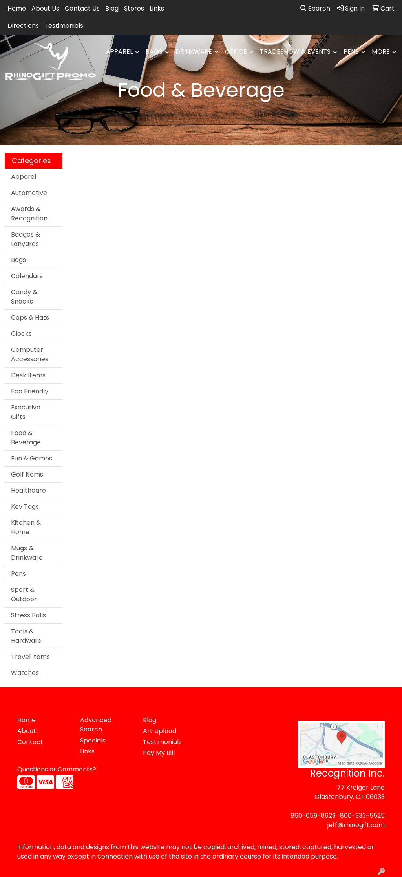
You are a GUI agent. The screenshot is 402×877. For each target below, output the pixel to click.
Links (157, 8)
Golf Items (27, 474)
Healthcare (28, 490)
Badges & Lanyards (25, 239)
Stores (134, 8)
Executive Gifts (25, 412)
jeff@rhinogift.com (356, 825)
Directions (23, 25)
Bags (154, 51)
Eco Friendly (29, 391)
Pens (351, 51)
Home (16, 8)
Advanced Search (95, 724)
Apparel (119, 51)
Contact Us (82, 8)
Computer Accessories (29, 354)
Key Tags (25, 506)
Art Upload (159, 730)
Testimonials (63, 25)
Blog (112, 8)
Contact (30, 741)
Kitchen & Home (26, 527)
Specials (93, 740)
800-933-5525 (362, 815)
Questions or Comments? (56, 769)
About (26, 730)
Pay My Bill (159, 752)
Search (315, 8)
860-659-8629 (313, 815)
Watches (25, 672)
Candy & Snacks (24, 296)
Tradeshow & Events (295, 51)
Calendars (27, 275)
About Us (45, 8)
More (381, 51)
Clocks (21, 333)
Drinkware (193, 51)
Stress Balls (28, 615)
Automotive (29, 192)
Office (236, 51)
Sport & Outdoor (24, 594)
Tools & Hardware (26, 636)
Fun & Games (31, 458)
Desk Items (28, 375)
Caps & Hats (30, 317)
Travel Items (30, 656)
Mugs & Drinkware (27, 553)
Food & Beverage (26, 437)
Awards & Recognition (29, 213)
